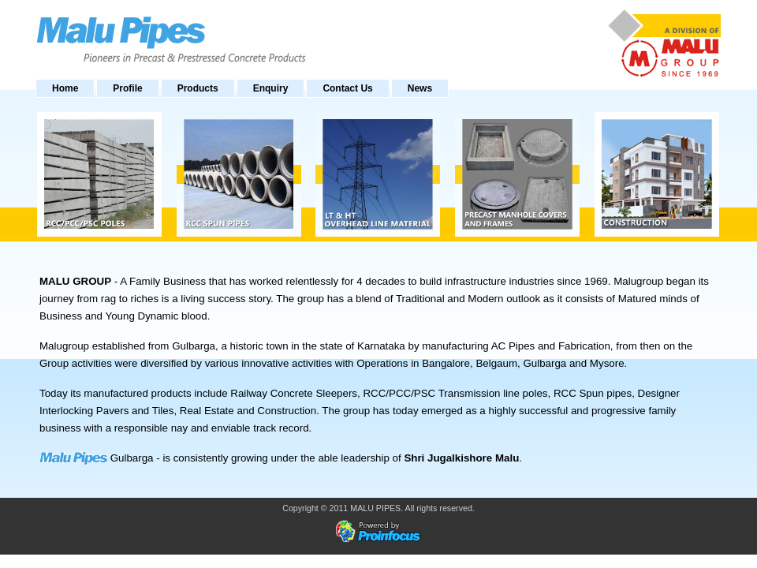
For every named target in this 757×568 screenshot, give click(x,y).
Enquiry (271, 88)
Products (197, 88)
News (420, 88)
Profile (127, 88)
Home (65, 88)
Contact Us (347, 88)
